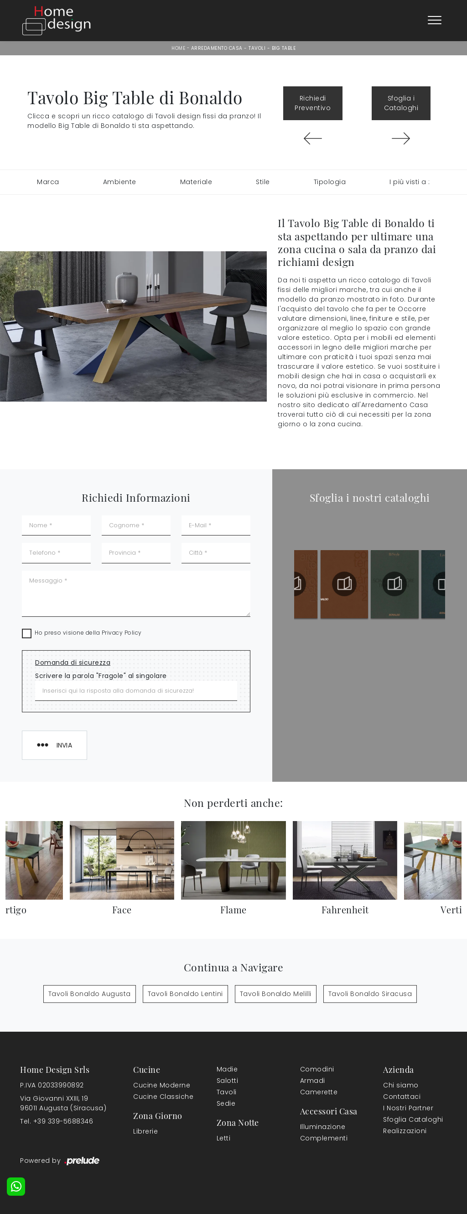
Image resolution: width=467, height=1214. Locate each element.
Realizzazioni (405, 1130)
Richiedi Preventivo (313, 103)
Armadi (312, 1080)
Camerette (319, 1092)
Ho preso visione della (88, 632)
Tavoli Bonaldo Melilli (275, 993)
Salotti (228, 1080)
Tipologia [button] (330, 181)
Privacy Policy (122, 632)
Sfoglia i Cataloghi (401, 103)
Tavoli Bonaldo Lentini (185, 993)
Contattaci (401, 1096)
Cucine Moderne (161, 1085)
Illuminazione (323, 1126)
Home (178, 48)
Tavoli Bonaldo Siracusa (370, 993)
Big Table (284, 48)
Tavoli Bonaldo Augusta (89, 993)
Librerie (145, 1131)
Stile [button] (263, 181)
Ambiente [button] (119, 181)
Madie (227, 1069)
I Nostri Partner (408, 1108)
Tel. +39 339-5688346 (56, 1121)
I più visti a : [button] (409, 181)
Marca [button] (48, 181)
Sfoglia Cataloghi (413, 1119)
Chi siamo (401, 1085)
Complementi (324, 1138)
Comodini (317, 1069)
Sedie (226, 1103)
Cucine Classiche (163, 1096)
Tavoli (257, 48)
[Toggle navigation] (434, 20)
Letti (224, 1138)
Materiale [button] (196, 181)
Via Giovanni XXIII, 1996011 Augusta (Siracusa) (63, 1103)
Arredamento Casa (217, 48)
